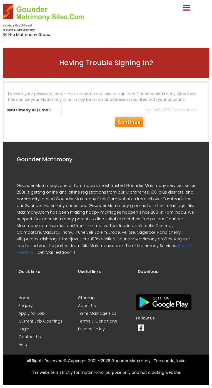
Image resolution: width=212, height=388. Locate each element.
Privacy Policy (91, 329)
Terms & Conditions (97, 321)
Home (25, 298)
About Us (87, 305)
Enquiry (26, 305)
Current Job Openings (41, 321)
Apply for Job (32, 313)
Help (23, 344)
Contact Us (30, 337)
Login (24, 329)
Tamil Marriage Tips (97, 313)
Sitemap (86, 298)
